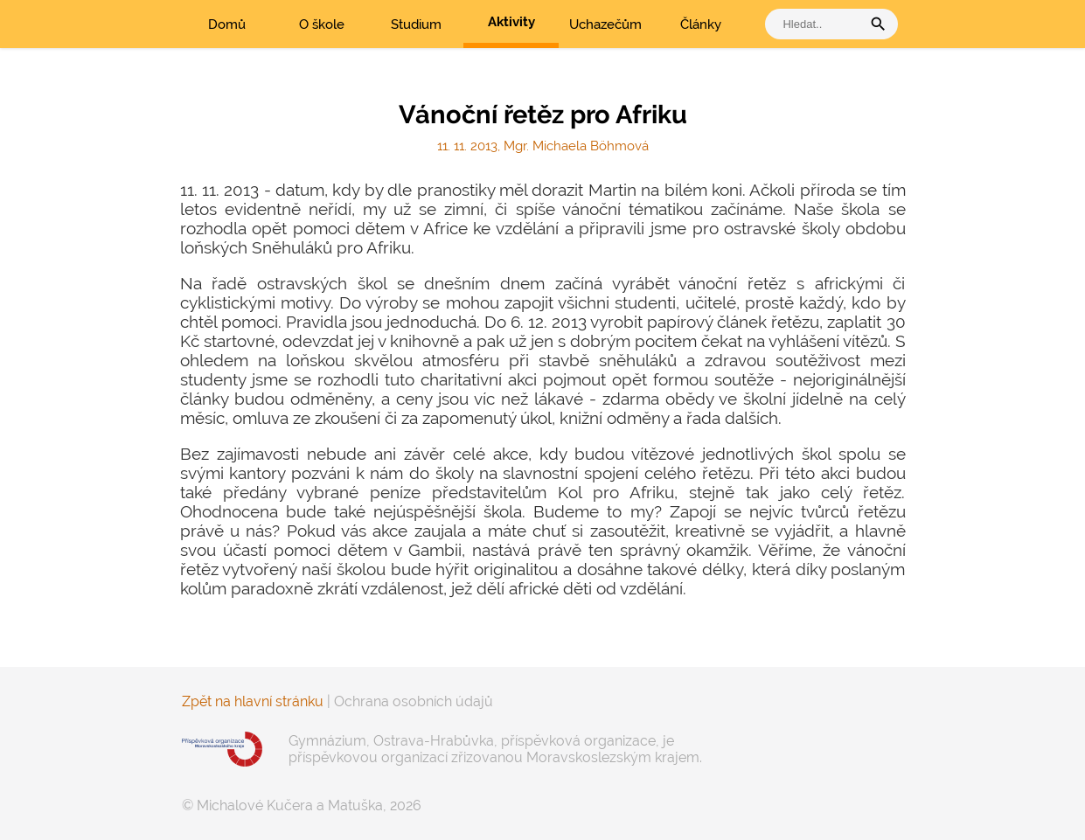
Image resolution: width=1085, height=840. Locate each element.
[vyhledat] (817, 24)
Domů (227, 24)
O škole (321, 24)
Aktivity (511, 22)
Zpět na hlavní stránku (252, 701)
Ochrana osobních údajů (413, 701)
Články (700, 24)
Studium (416, 24)
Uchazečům (605, 24)
